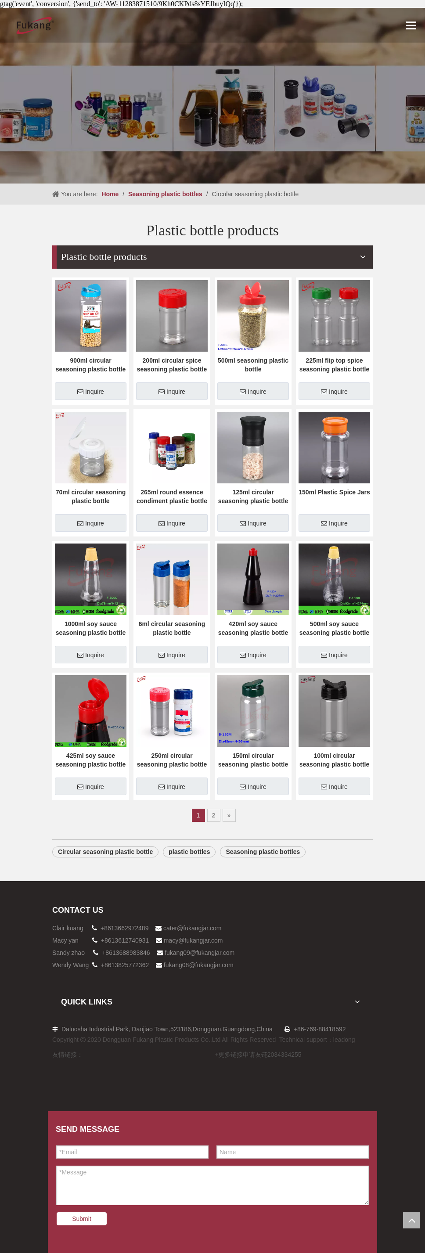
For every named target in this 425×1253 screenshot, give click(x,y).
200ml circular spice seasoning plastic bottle (172, 365)
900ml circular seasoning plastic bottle (91, 365)
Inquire (90, 391)
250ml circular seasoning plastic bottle (172, 760)
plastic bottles (189, 851)
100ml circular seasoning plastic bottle (334, 760)
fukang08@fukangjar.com (199, 965)
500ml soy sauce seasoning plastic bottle (334, 628)
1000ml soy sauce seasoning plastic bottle (91, 628)
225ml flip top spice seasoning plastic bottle (334, 365)
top (411, 1220)
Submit (81, 1218)
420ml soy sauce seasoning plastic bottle (253, 628)
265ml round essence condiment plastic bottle (172, 496)
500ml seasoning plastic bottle (253, 365)
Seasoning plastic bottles (263, 851)
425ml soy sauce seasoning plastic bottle (91, 760)
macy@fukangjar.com (193, 940)
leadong (344, 1039)
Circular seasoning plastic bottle (105, 851)
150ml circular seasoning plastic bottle (253, 760)
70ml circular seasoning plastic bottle (91, 496)
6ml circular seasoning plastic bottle (172, 628)
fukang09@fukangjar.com (199, 952)
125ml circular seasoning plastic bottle (253, 496)
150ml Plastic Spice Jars (334, 492)
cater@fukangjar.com (192, 928)
